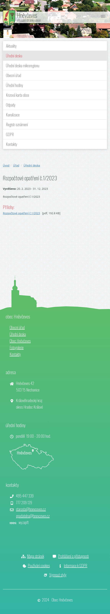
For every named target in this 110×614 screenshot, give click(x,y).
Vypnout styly (57, 575)
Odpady (11, 105)
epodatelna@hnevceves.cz (33, 516)
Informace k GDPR (75, 565)
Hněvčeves (27, 15)
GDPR (10, 134)
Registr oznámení (17, 124)
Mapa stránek (35, 556)
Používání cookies (39, 565)
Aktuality (11, 46)
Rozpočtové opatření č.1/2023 (21, 213)
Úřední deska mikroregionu (22, 65)
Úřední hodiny (14, 85)
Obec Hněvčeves (20, 341)
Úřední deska (14, 56)
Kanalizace (13, 115)
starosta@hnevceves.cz (31, 509)
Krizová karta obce (17, 95)
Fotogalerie (17, 347)
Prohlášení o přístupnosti (73, 556)
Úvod (6, 165)
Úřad (16, 165)
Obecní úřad (13, 75)
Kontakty (11, 144)
